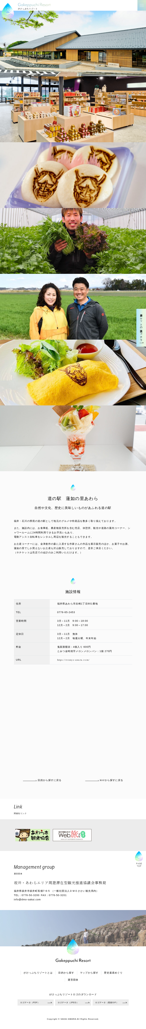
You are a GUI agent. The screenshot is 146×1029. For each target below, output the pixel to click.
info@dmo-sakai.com (27, 899)
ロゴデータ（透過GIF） (106, 1002)
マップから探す (89, 972)
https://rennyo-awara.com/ (73, 660)
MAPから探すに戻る (104, 780)
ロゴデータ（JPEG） (68, 1002)
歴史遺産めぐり (113, 972)
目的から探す (66, 972)
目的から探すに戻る (42, 780)
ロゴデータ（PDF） (30, 1002)
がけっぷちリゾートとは (38, 972)
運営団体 (73, 980)
